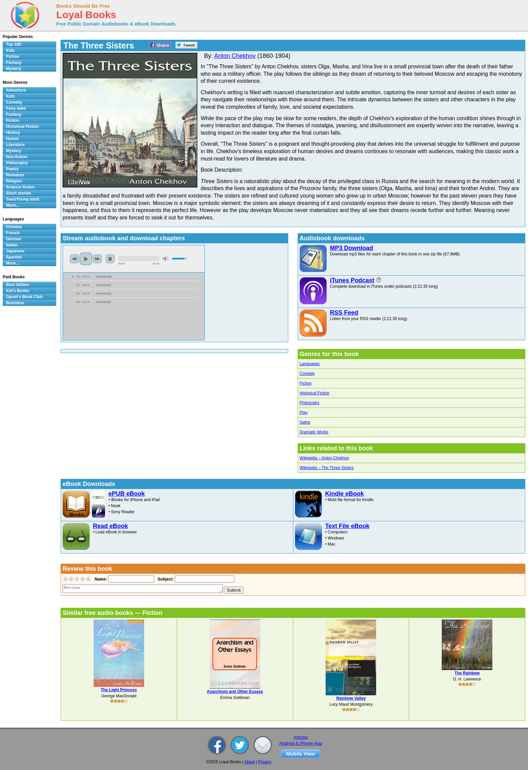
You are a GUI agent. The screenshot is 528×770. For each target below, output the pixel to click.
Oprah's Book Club (24, 296)
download (103, 276)
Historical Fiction (314, 393)
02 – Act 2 (82, 285)
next (97, 259)
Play (303, 412)
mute (166, 258)
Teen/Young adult (22, 199)
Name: (100, 579)
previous (74, 259)
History (13, 132)
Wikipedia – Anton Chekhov (324, 458)
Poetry (12, 169)
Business (15, 303)
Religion (14, 181)
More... (12, 205)
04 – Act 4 (82, 302)
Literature (15, 144)
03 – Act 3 (82, 293)
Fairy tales (16, 108)
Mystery (13, 68)
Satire (305, 422)
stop (110, 259)
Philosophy (310, 402)
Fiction (305, 383)
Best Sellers (17, 284)
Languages (310, 363)
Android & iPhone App (300, 743)
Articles (300, 737)
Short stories (18, 193)
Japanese (15, 251)
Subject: (164, 579)
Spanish (14, 257)
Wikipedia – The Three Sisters (327, 467)
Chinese (14, 226)
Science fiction (20, 187)
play (86, 259)
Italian (12, 245)
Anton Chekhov (235, 56)
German (13, 239)
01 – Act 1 (83, 276)
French (13, 233)
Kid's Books (17, 290)
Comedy (307, 373)
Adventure (16, 90)
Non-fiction (16, 156)
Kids (10, 50)
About (249, 762)
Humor (12, 138)
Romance (15, 175)
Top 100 (13, 44)
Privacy (264, 762)
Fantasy (13, 62)
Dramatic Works (314, 432)
